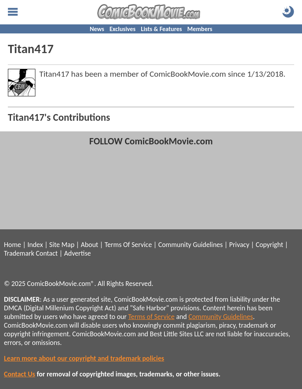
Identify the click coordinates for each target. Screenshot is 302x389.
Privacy (239, 244)
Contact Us (19, 374)
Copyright (269, 244)
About (89, 244)
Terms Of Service (128, 244)
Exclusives (123, 29)
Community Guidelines (190, 244)
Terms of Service (151, 316)
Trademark (19, 253)
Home (12, 244)
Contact (47, 253)
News (97, 29)
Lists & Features (161, 29)
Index (35, 244)
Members (199, 29)
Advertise (77, 253)
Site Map (61, 244)
